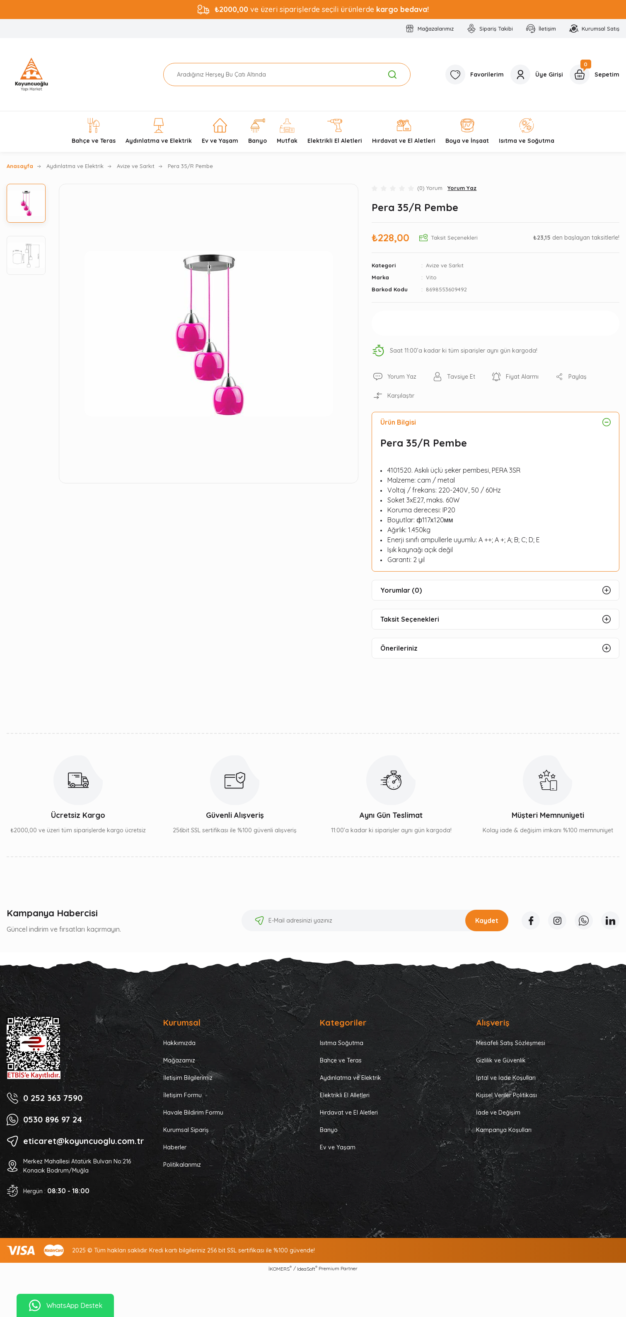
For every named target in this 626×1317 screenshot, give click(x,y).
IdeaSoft (307, 1268)
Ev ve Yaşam (337, 1147)
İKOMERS (280, 1268)
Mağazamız (179, 1060)
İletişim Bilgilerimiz (188, 1077)
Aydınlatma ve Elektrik (350, 1077)
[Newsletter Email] (375, 920)
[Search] (287, 74)
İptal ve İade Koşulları (506, 1077)
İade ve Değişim (498, 1112)
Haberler (174, 1147)
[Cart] (594, 74)
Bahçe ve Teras (341, 1060)
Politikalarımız (182, 1164)
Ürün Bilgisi (398, 422)
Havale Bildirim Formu (193, 1112)
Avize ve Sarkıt (445, 265)
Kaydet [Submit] (486, 920)
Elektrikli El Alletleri (345, 1095)
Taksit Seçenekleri (409, 619)
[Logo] (31, 74)
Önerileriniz (399, 648)
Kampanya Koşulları (504, 1130)
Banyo (329, 1130)
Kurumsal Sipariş (186, 1130)
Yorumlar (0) (401, 590)
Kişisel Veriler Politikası (506, 1095)
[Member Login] (536, 74)
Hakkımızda (179, 1043)
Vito (431, 277)
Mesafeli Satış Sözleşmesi (510, 1043)
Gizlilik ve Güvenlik (501, 1060)
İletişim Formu (182, 1095)
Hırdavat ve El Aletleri (349, 1112)
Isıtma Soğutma (341, 1043)
